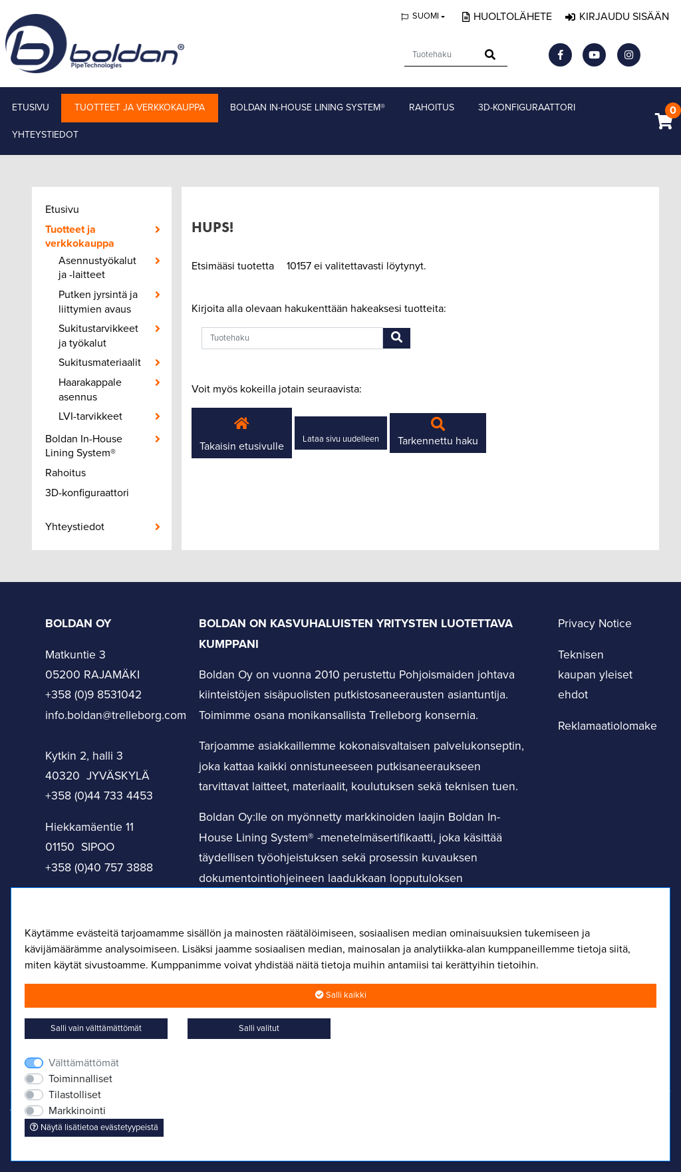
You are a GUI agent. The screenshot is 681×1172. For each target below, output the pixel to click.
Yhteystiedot (45, 134)
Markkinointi (77, 1110)
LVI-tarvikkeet (90, 416)
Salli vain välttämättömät (96, 1028)
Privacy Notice (595, 624)
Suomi (425, 16)
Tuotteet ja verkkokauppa (139, 107)
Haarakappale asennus (90, 390)
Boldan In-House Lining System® (307, 107)
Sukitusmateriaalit (100, 362)
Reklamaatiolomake (607, 726)
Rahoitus (431, 107)
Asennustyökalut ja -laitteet (97, 268)
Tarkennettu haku (438, 433)
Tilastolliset (75, 1094)
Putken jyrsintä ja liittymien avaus (98, 302)
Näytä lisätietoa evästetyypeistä (94, 1127)
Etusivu (30, 107)
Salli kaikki (340, 995)
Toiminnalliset (80, 1079)
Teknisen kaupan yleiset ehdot (595, 675)
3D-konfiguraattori (526, 107)
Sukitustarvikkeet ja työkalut (98, 336)
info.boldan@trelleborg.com (115, 715)
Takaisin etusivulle (242, 432)
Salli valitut (259, 1028)
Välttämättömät (84, 1063)
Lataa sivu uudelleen (341, 439)
